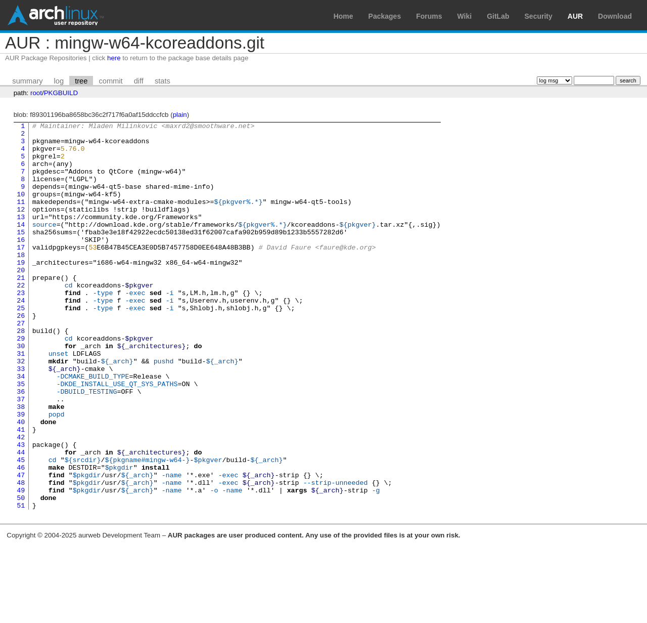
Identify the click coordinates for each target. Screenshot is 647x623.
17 (21, 272)
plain (180, 114)
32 (21, 409)
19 (21, 291)
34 (21, 427)
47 (21, 546)
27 (21, 363)
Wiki (464, 16)
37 (21, 455)
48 (21, 555)
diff (139, 81)
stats (162, 81)
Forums (429, 16)
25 (21, 345)
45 (21, 527)
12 (21, 227)
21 (21, 309)
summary (27, 81)
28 (21, 373)
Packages (384, 16)
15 (21, 254)
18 (21, 281)
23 (21, 327)
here (114, 58)
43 (21, 509)
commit (110, 81)
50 (21, 573)
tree (81, 81)
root (36, 93)
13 (21, 236)
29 (21, 382)
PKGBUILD (61, 93)
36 (21, 445)
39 (21, 473)
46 (21, 537)
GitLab (498, 16)
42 (21, 500)
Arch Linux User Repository (56, 15)
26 (21, 354)
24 (21, 336)
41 (21, 491)
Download (615, 16)
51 (21, 582)
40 (21, 482)
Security (538, 16)
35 (21, 436)
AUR (575, 16)
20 (21, 300)
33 (21, 418)
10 (21, 209)
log (59, 81)
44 (21, 518)
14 (21, 245)
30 (21, 391)
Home (343, 16)
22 (21, 318)
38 (21, 464)
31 (21, 400)
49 (21, 564)
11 (21, 218)
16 (21, 263)
